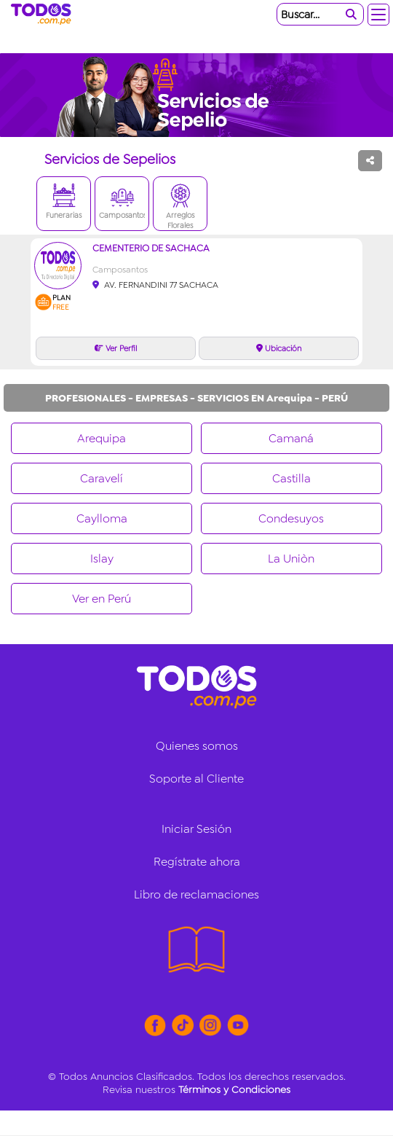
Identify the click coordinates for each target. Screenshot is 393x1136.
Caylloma (101, 518)
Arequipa (101, 438)
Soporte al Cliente (196, 778)
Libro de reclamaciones (196, 894)
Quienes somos (197, 745)
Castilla (291, 478)
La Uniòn (291, 558)
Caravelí (101, 478)
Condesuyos (291, 518)
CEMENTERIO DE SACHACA (151, 248)
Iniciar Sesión (196, 829)
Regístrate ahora (197, 861)
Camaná (291, 438)
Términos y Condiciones (234, 1089)
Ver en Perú (101, 598)
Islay (102, 558)
